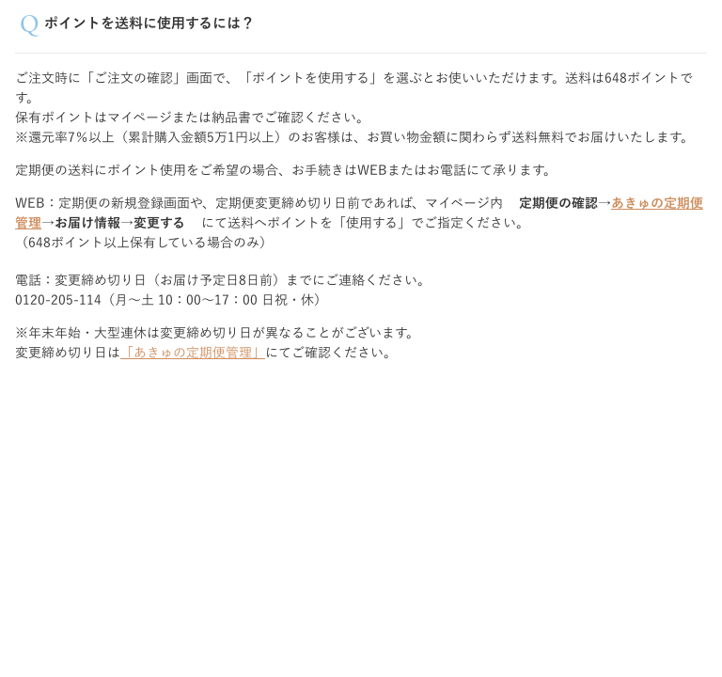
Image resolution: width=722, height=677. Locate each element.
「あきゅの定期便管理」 (192, 352)
